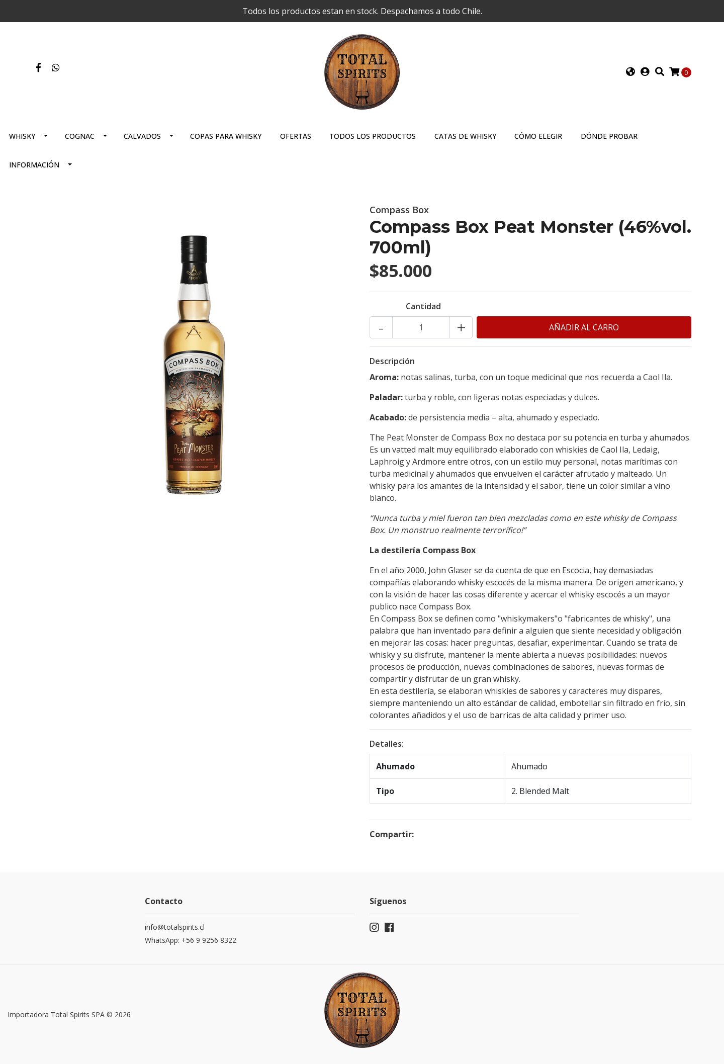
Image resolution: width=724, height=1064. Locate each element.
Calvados (142, 136)
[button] (630, 72)
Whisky (22, 136)
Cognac (80, 136)
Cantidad (423, 306)
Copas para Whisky (225, 136)
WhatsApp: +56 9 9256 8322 (190, 940)
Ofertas (295, 136)
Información (34, 164)
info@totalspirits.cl (175, 927)
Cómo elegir (538, 136)
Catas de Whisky (465, 136)
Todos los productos (372, 136)
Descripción (392, 361)
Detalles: (387, 743)
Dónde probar (609, 136)
